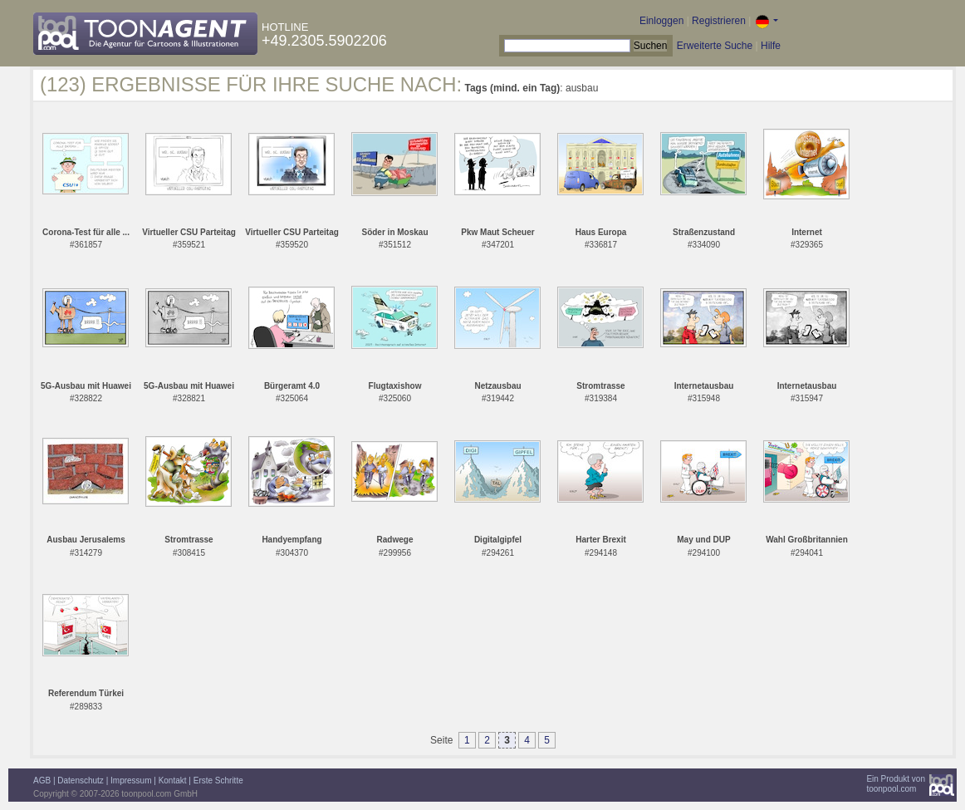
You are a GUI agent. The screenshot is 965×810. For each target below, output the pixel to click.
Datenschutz (80, 780)
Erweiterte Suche (714, 46)
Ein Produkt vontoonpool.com (895, 783)
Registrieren (719, 21)
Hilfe (771, 46)
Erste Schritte (218, 780)
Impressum (130, 780)
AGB (42, 780)
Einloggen (661, 21)
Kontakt (173, 780)
